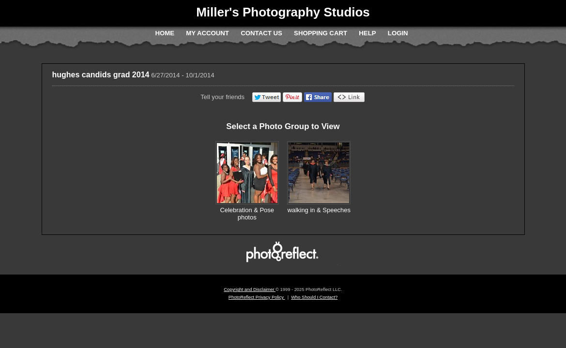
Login (398, 33)
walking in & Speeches (319, 210)
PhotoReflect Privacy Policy (257, 297)
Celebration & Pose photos (247, 213)
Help (367, 33)
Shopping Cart (320, 33)
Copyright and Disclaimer (249, 289)
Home (164, 33)
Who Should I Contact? (314, 297)
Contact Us (261, 33)
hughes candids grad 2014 (101, 75)
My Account (207, 33)
